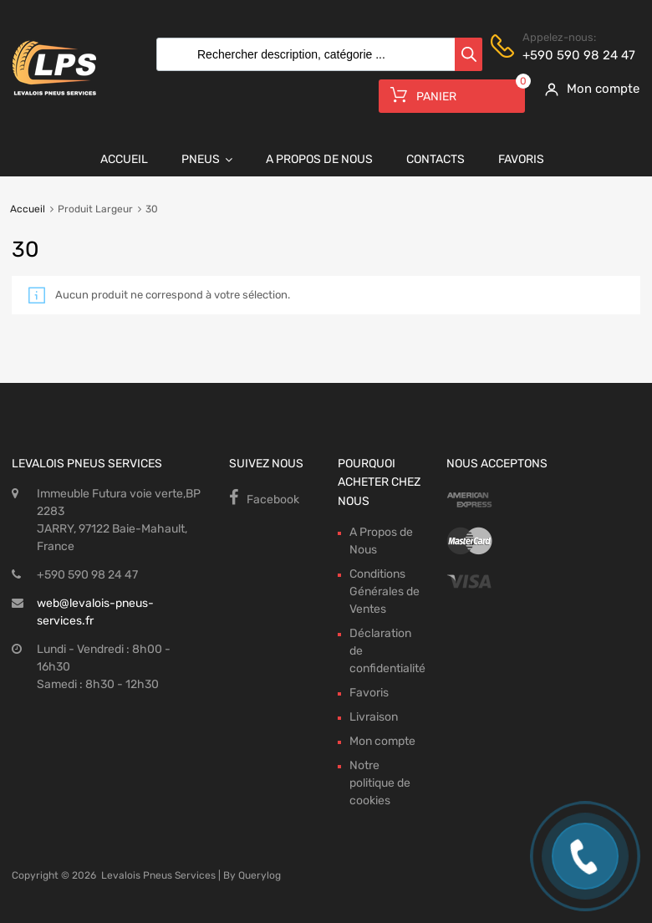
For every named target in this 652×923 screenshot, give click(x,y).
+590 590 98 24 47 (563, 55)
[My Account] (586, 89)
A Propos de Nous (319, 159)
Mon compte (382, 741)
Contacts (435, 159)
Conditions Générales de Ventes (384, 591)
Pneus (206, 159)
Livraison (373, 717)
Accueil (124, 159)
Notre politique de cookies (379, 783)
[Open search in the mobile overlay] (315, 54)
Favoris (521, 159)
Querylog (259, 875)
